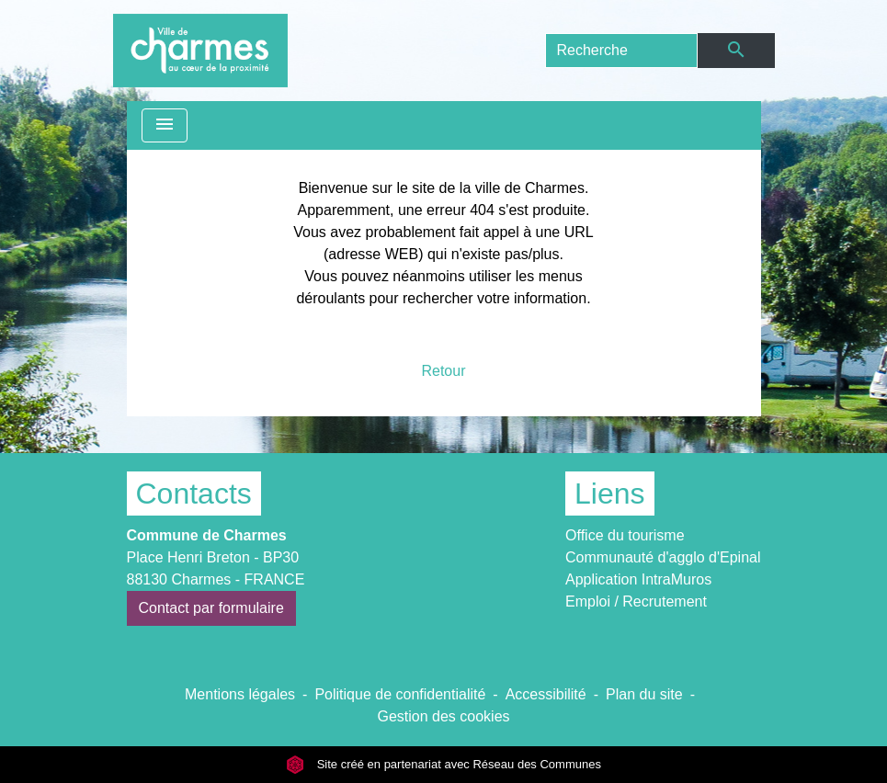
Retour (443, 371)
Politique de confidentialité (399, 694)
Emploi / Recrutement (636, 601)
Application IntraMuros (638, 579)
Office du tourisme (625, 535)
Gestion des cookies (443, 716)
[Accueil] (201, 50)
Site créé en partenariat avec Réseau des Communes (443, 764)
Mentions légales (240, 694)
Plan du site (644, 694)
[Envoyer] (736, 50)
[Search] (622, 50)
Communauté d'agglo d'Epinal (662, 557)
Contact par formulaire (211, 608)
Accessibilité (546, 694)
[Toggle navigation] (165, 125)
